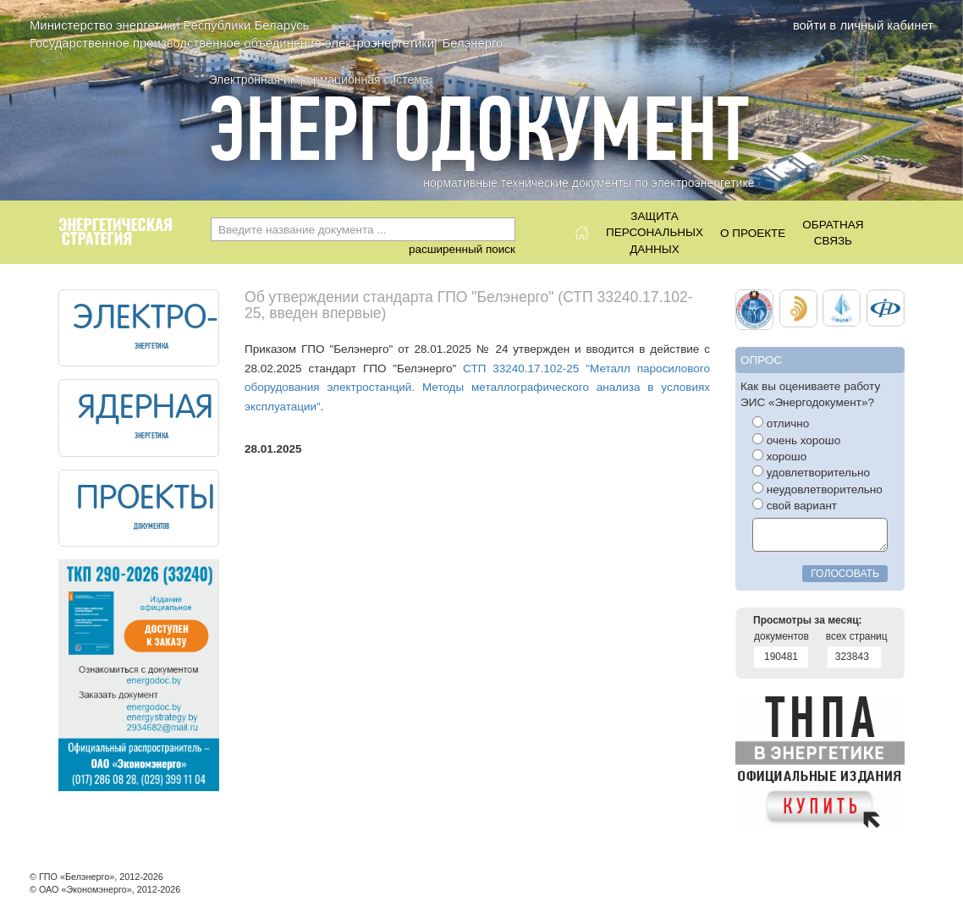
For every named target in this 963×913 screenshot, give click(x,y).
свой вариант (794, 505)
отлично (780, 423)
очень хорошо (796, 440)
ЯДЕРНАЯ (145, 409)
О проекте (752, 233)
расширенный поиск (462, 249)
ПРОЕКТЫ (145, 500)
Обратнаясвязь (832, 232)
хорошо (779, 456)
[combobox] (363, 229)
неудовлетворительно (817, 489)
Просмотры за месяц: (807, 620)
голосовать (845, 574)
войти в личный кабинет (863, 25)
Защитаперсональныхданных (654, 228)
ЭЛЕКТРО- (145, 320)
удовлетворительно (811, 472)
